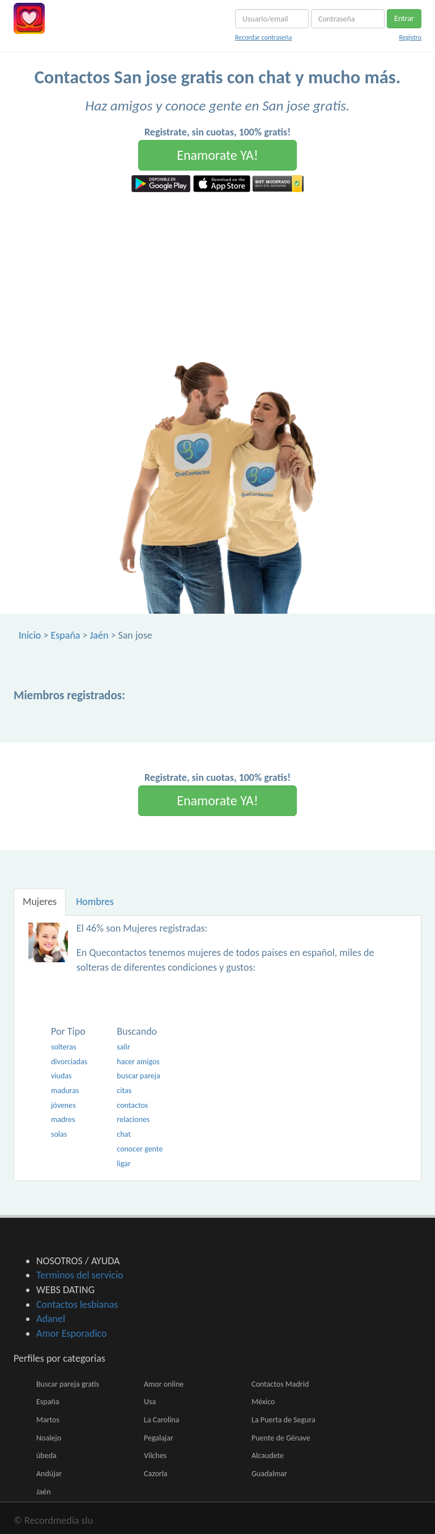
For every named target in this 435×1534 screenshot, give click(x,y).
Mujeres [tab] (40, 901)
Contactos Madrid (280, 1384)
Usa (150, 1401)
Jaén (99, 635)
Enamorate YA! (217, 155)
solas (59, 1134)
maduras (65, 1090)
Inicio (30, 635)
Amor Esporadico (71, 1333)
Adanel (50, 1318)
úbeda (46, 1455)
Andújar (49, 1473)
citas (124, 1090)
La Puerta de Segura (283, 1420)
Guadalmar (269, 1473)
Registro (410, 37)
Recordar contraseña (263, 37)
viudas (61, 1076)
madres (63, 1119)
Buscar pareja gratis (67, 1384)
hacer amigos (138, 1061)
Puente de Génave (280, 1438)
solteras (63, 1047)
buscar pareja (138, 1076)
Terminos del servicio (79, 1275)
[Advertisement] (217, 277)
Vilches (155, 1455)
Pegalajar (158, 1438)
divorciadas (69, 1061)
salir (123, 1047)
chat (124, 1134)
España (65, 635)
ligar (123, 1163)
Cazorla (156, 1473)
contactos (132, 1105)
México (263, 1401)
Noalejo (48, 1438)
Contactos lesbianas (77, 1304)
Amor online (164, 1384)
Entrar (404, 18)
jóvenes (63, 1105)
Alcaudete (267, 1455)
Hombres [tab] (95, 901)
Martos (47, 1420)
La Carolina (161, 1420)
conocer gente (140, 1149)
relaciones (133, 1119)
